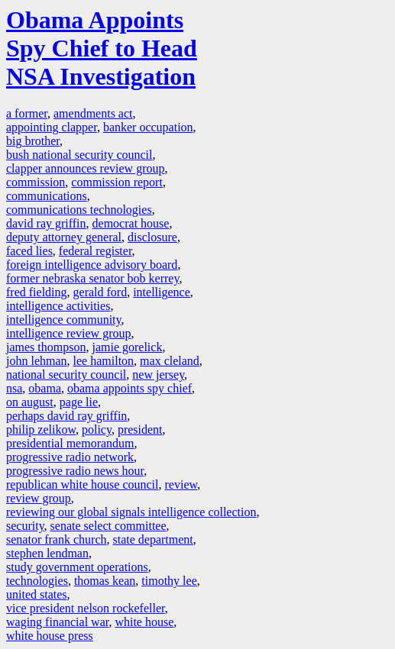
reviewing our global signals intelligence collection (131, 511)
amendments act (93, 113)
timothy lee (168, 580)
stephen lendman (47, 553)
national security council (66, 374)
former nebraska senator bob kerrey (92, 278)
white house (144, 621)
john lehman (36, 360)
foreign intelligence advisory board (91, 264)
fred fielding (36, 292)
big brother (33, 140)
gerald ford (100, 292)
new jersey (158, 374)
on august (29, 402)
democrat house (131, 223)
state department (153, 539)
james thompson (46, 347)
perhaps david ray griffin (66, 415)
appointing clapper (51, 127)
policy (97, 429)
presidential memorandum (70, 443)
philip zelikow (41, 429)
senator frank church (56, 539)
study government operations (77, 566)
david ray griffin (46, 223)
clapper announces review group (85, 168)
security (25, 525)
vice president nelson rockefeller (85, 608)
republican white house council (82, 484)
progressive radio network (70, 456)
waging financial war (57, 621)
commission (35, 182)
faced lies (29, 250)
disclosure (152, 237)
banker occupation (148, 127)
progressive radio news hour (75, 470)
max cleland (169, 360)
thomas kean (104, 580)
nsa (14, 388)
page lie (79, 402)
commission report (117, 182)
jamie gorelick (127, 347)
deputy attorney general (63, 237)
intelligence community (63, 319)
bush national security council (79, 154)
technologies (37, 580)
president (140, 429)
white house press (49, 635)
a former (26, 113)
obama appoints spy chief (129, 388)
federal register (95, 250)
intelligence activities (58, 305)
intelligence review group (68, 333)
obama (44, 388)
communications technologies (79, 209)
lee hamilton (103, 360)
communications (46, 195)
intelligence (161, 292)
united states (36, 594)
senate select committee (108, 525)
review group (38, 498)
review (181, 484)
